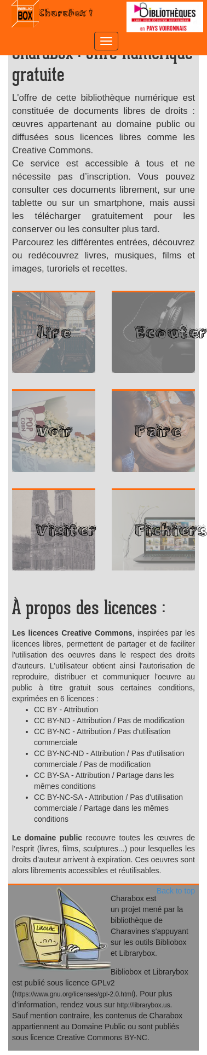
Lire (54, 332)
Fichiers (164, 530)
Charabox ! (53, 13)
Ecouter (164, 332)
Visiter (64, 530)
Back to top (176, 890)
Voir (53, 431)
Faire (158, 431)
